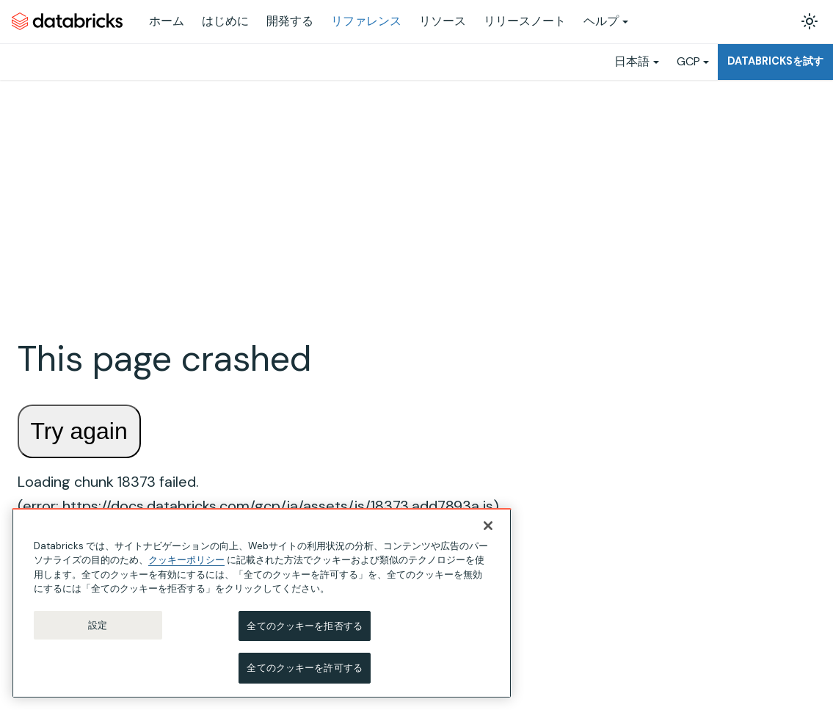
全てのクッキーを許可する (305, 668)
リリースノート (525, 21)
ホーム (166, 21)
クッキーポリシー (186, 560)
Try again (79, 431)
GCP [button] (688, 61)
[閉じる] (488, 526)
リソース (442, 21)
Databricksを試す (775, 61)
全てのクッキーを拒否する (305, 626)
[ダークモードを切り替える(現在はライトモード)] (809, 21)
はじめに (225, 21)
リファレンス (366, 21)
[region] (262, 604)
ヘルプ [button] (601, 21)
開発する (289, 21)
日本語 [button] (632, 61)
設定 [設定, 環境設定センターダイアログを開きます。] (97, 626)
